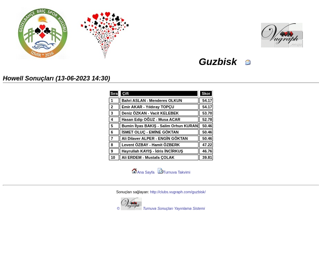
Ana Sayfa (142, 172)
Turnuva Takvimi (174, 172)
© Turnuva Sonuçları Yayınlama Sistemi (161, 208)
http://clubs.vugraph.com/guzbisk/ (178, 192)
